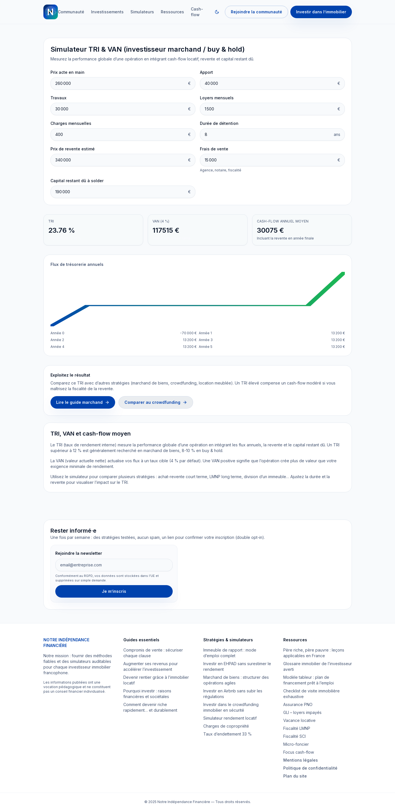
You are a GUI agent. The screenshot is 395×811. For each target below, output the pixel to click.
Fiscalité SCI (294, 736)
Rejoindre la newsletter (78, 553)
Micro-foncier (296, 744)
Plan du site (295, 776)
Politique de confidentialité (310, 768)
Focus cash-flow (298, 752)
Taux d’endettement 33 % (227, 734)
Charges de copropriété (226, 726)
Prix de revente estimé (72, 148)
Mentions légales (300, 760)
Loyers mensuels (217, 97)
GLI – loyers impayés (302, 712)
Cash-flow (197, 12)
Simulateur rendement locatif (230, 718)
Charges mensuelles (70, 123)
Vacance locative (299, 720)
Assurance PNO (297, 704)
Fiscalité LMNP (296, 728)
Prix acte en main (67, 72)
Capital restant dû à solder (76, 180)
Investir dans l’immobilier (321, 11)
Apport (206, 72)
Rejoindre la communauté (256, 11)
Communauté (71, 11)
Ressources (172, 11)
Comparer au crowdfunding (155, 402)
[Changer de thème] (217, 12)
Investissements (107, 11)
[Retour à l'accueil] (50, 12)
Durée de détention (219, 123)
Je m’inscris (114, 591)
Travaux (58, 97)
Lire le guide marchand (82, 402)
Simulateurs (142, 11)
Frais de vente (214, 148)
